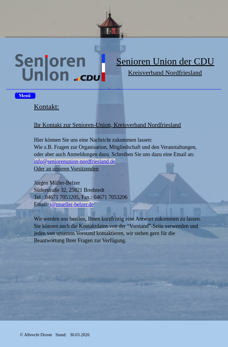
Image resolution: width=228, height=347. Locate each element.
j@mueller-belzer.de (72, 204)
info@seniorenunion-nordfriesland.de (74, 161)
